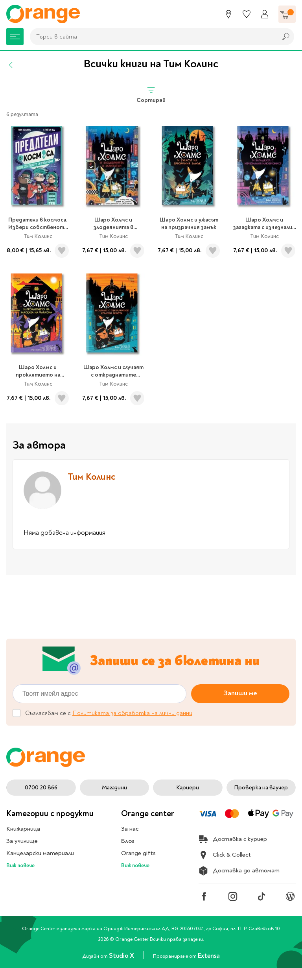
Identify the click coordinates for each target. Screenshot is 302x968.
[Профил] (264, 14)
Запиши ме (240, 693)
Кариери (187, 787)
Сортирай (151, 94)
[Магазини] (228, 14)
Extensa (209, 955)
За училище (22, 841)
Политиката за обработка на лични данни (132, 713)
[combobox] (151, 36)
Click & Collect (225, 855)
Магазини (114, 787)
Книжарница (23, 829)
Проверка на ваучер (261, 787)
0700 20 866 (41, 787)
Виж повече (20, 865)
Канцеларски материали (40, 853)
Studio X (122, 955)
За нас (129, 829)
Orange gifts (138, 853)
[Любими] (246, 14)
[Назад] (11, 65)
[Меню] (15, 36)
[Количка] (287, 14)
